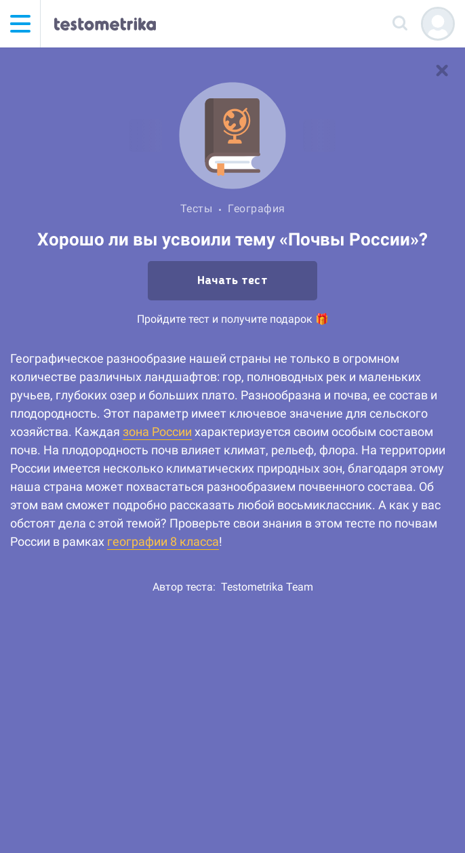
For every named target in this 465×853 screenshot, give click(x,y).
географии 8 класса (163, 541)
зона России (157, 431)
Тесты (196, 208)
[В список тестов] (442, 71)
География (256, 208)
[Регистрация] (438, 24)
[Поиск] (400, 23)
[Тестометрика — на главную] (105, 23)
